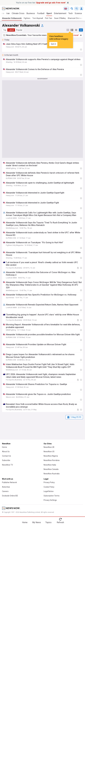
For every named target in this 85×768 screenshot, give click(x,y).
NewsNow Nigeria (51, 456)
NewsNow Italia (50, 465)
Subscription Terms (51, 496)
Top (4, 30)
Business (30, 13)
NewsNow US (49, 451)
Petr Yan (48, 18)
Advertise (6, 487)
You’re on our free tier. (40, 2)
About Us (6, 451)
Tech (70, 13)
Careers (5, 491)
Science (78, 13)
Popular (19, 30)
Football (40, 13)
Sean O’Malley (60, 18)
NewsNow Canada (51, 469)
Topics (48, 522)
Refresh (60, 522)
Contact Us (6, 456)
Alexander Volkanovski (12, 18)
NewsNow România (51, 460)
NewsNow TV (7, 465)
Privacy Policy (49, 482)
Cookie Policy (49, 487)
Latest (11, 30)
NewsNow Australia (51, 474)
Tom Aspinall (37, 18)
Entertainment (60, 13)
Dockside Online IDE (10, 496)
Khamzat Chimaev (75, 18)
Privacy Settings (50, 500)
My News (36, 522)
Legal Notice (49, 491)
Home (4, 447)
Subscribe (6, 460)
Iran (8, 13)
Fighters (27, 18)
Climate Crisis (18, 13)
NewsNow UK (49, 447)
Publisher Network (9, 482)
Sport (49, 13)
